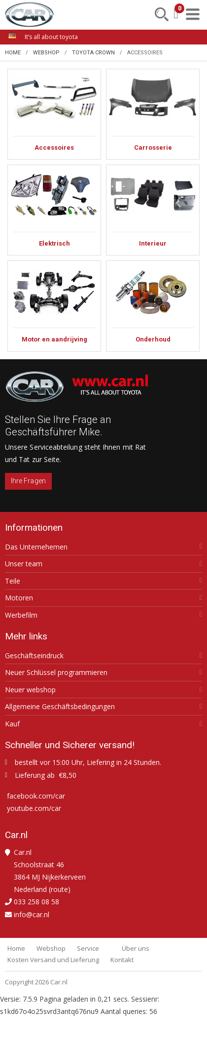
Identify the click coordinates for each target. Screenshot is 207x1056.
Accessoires (54, 114)
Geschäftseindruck (34, 655)
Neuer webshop (30, 689)
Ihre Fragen (28, 481)
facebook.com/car (36, 796)
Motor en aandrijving (54, 306)
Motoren (19, 597)
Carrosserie (152, 114)
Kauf (12, 723)
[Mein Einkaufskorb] (176, 14)
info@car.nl (31, 914)
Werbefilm (21, 615)
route (59, 889)
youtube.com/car (34, 808)
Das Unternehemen (36, 547)
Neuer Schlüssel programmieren (56, 672)
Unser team (23, 563)
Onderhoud (152, 306)
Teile (12, 581)
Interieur (152, 210)
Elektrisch (54, 210)
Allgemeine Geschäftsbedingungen (60, 706)
